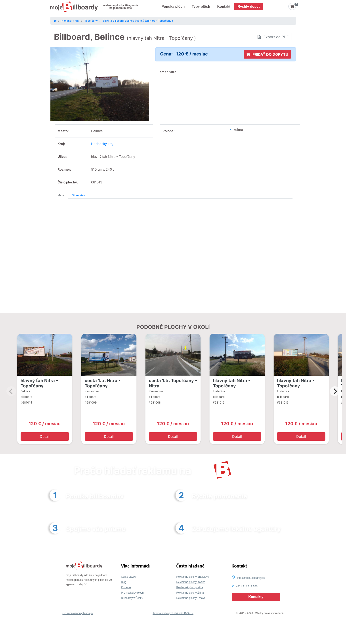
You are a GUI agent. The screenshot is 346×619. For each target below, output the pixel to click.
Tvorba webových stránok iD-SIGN (173, 613)
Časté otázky (128, 576)
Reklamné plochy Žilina (190, 592)
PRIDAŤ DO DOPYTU (267, 54)
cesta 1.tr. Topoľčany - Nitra (173, 383)
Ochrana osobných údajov (78, 613)
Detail (45, 436)
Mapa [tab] (61, 195)
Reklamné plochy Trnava (191, 598)
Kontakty (255, 597)
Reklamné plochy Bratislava (192, 576)
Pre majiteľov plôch (132, 592)
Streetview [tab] (79, 195)
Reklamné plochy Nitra (189, 587)
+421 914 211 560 (247, 586)
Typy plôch (201, 6)
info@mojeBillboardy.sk (251, 577)
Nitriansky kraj (102, 144)
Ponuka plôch (173, 6)
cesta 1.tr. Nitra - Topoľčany (102, 383)
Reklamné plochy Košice (190, 582)
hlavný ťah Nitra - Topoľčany (39, 383)
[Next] (335, 391)
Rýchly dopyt (248, 6)
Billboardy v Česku (132, 598)
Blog (123, 582)
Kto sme (126, 587)
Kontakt (223, 6)
